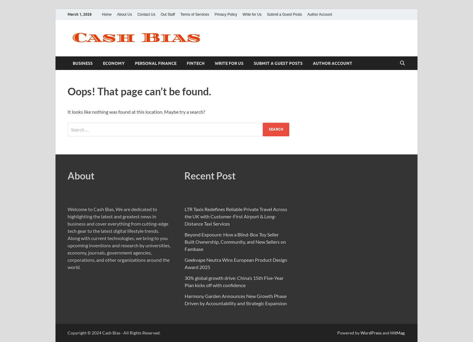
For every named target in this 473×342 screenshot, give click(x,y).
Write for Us (252, 14)
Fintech (196, 63)
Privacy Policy (225, 14)
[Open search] (402, 63)
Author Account (319, 14)
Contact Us (146, 14)
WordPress (371, 332)
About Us (124, 14)
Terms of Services (194, 14)
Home (107, 14)
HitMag (397, 332)
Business (83, 63)
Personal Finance (155, 63)
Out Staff (168, 14)
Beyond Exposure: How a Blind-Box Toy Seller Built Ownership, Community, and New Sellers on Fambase (235, 242)
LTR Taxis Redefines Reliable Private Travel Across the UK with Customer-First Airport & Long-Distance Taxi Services (236, 216)
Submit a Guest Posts (284, 14)
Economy (114, 63)
